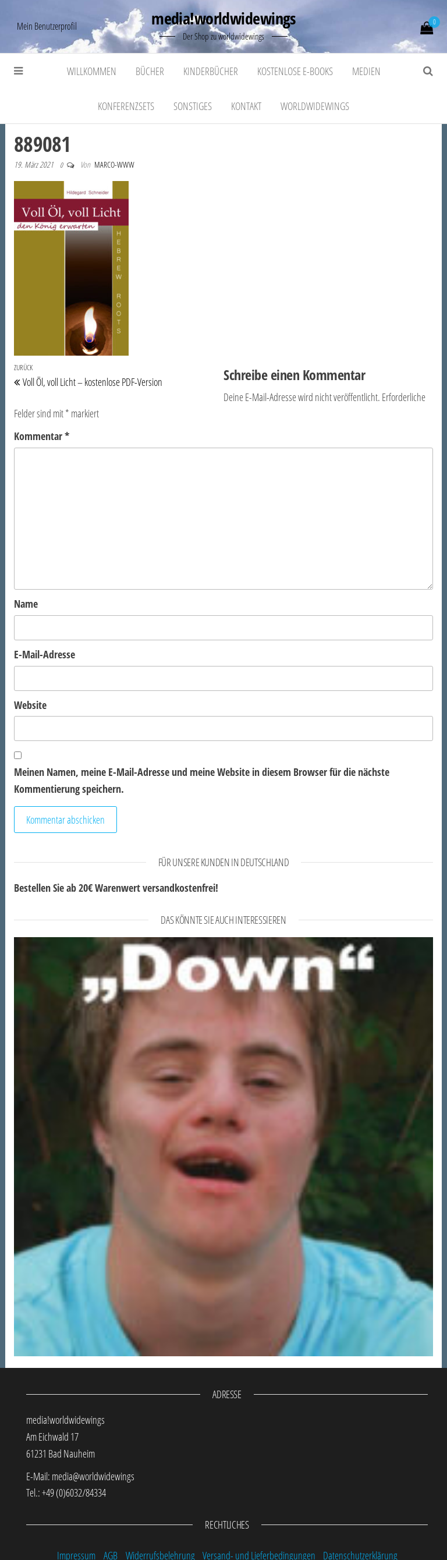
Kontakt (246, 106)
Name (26, 604)
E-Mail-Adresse (44, 654)
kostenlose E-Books (295, 71)
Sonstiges (192, 106)
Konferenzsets (126, 106)
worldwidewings (315, 106)
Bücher (150, 71)
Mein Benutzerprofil (47, 26)
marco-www (114, 164)
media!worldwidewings (223, 18)
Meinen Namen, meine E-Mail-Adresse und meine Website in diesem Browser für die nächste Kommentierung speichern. (201, 780)
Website (30, 705)
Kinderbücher (210, 71)
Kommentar (41, 436)
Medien (366, 71)
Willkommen (91, 71)
